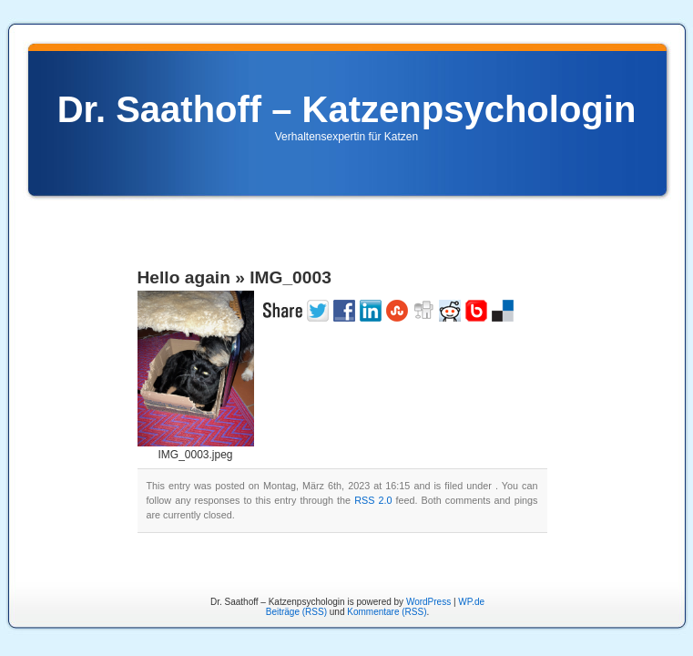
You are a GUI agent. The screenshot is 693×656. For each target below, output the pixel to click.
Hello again (184, 277)
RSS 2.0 (373, 500)
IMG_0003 (290, 277)
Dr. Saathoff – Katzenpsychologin (347, 109)
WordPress (428, 602)
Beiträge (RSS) (296, 612)
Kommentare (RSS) (386, 612)
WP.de (471, 602)
